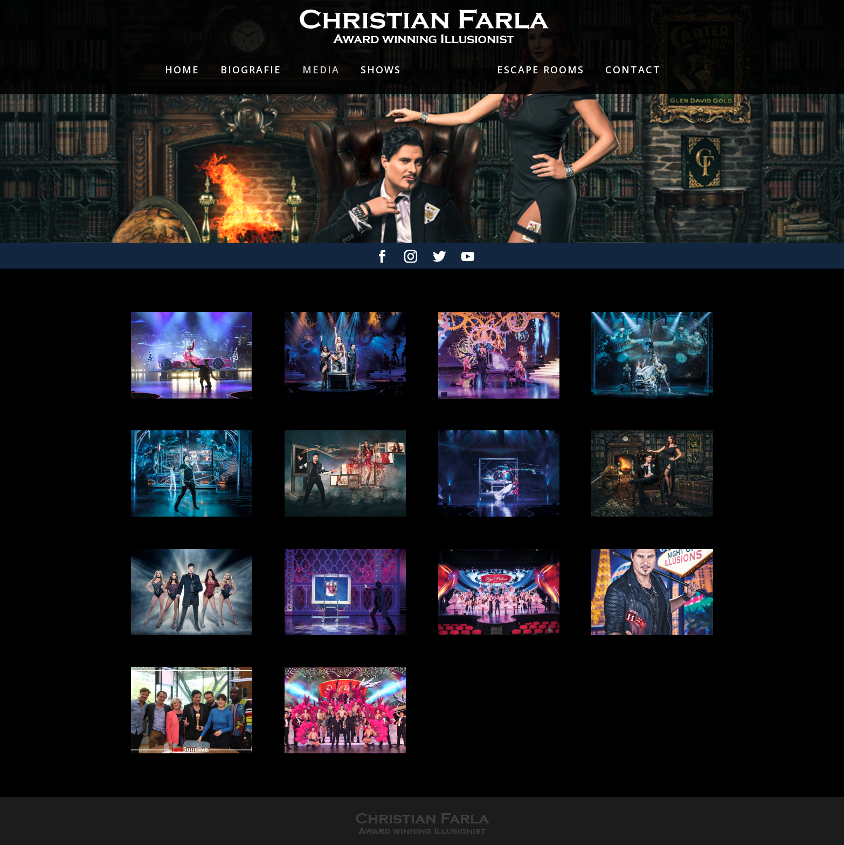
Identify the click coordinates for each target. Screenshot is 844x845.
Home (182, 70)
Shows (381, 70)
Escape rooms (540, 70)
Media (321, 70)
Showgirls (449, 78)
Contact (633, 70)
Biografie (250, 70)
